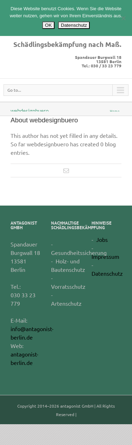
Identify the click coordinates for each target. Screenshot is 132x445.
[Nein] (123, 18)
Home (115, 111)
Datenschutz (107, 273)
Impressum (105, 256)
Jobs (102, 239)
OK (48, 25)
